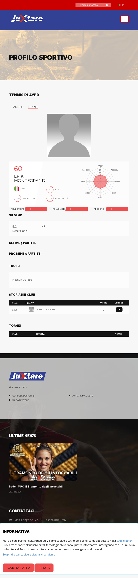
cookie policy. (124, 540)
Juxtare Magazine (82, 395)
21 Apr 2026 (15, 491)
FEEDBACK (99, 209)
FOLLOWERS (17, 209)
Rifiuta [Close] (44, 567)
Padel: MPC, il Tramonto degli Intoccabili (36, 486)
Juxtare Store (20, 400)
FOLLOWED (58, 209)
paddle (17, 106)
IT (121, 5)
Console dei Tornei (23, 395)
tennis (33, 106)
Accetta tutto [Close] (18, 567)
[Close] (29, 554)
